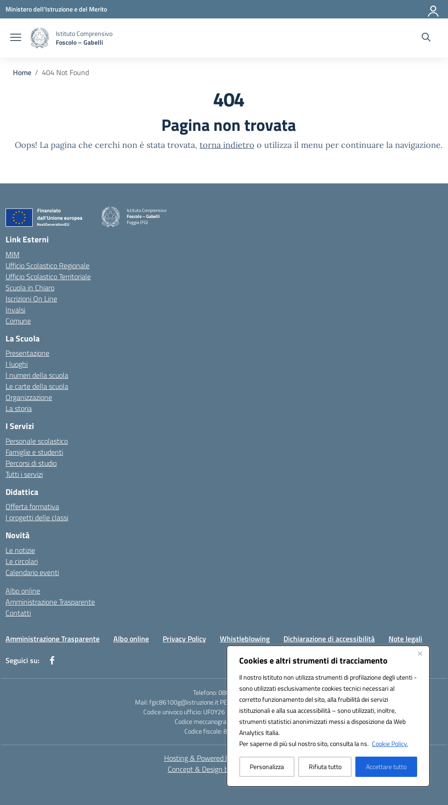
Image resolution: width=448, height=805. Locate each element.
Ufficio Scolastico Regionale (47, 265)
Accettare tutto (386, 766)
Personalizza (267, 766)
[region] (328, 716)
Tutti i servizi (24, 474)
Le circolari (22, 561)
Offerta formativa (32, 506)
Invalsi (15, 309)
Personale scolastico (37, 441)
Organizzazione (29, 397)
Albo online (23, 590)
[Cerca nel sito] (426, 38)
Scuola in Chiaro (30, 287)
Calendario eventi (32, 572)
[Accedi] (433, 9)
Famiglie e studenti (34, 452)
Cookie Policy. (390, 743)
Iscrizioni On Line (31, 298)
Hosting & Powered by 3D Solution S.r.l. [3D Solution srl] (224, 758)
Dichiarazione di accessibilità (329, 638)
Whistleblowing (245, 638)
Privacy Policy (184, 638)
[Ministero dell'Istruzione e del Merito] (56, 9)
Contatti (18, 612)
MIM (12, 254)
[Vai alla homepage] (84, 37)
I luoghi (17, 364)
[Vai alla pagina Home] (22, 72)
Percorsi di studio (31, 463)
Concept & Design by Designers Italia (224, 769)
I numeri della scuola (37, 375)
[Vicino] (419, 653)
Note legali (405, 638)
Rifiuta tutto (325, 766)
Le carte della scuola (37, 386)
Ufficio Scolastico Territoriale (48, 276)
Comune (18, 320)
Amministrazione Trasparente (50, 601)
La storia (19, 408)
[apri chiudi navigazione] (15, 38)
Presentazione (27, 352)
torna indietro (227, 145)
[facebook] (52, 660)
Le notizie (20, 550)
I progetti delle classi (37, 517)
